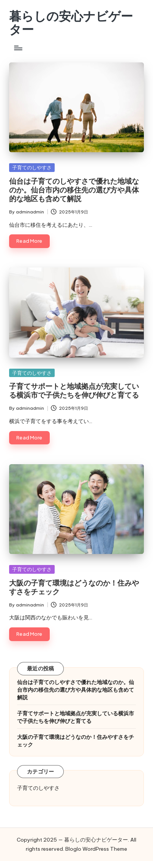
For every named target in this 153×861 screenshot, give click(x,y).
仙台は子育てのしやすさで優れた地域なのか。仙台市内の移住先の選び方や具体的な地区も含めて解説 (74, 190)
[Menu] (18, 48)
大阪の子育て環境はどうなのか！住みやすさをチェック (74, 587)
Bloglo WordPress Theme (96, 848)
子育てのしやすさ (32, 167)
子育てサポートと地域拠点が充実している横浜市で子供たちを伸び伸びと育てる (74, 390)
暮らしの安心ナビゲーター (71, 23)
